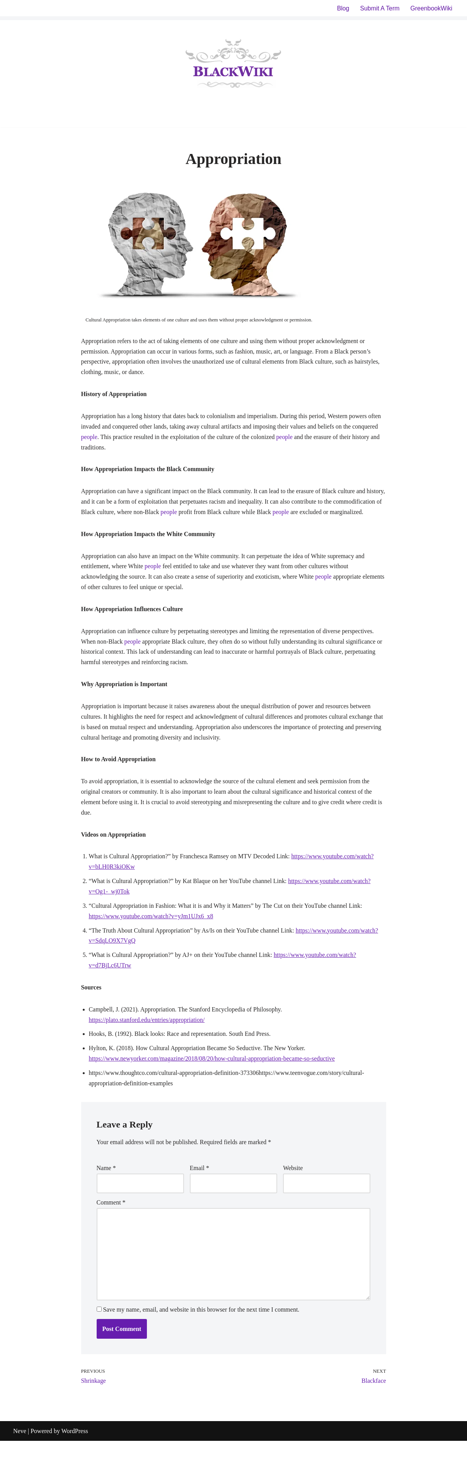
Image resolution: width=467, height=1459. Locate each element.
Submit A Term (379, 8)
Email (199, 1185)
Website (293, 1185)
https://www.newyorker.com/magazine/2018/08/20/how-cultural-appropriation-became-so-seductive (213, 1076)
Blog (342, 8)
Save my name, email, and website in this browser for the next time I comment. (201, 1327)
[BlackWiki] (233, 65)
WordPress (74, 1449)
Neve (19, 1449)
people (89, 438)
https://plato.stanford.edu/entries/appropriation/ (147, 1036)
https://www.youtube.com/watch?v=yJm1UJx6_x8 (151, 932)
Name (106, 1185)
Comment (111, 1219)
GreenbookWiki (431, 8)
